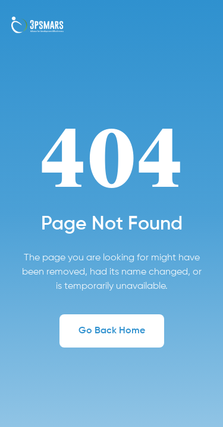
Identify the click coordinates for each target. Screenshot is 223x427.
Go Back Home (111, 331)
